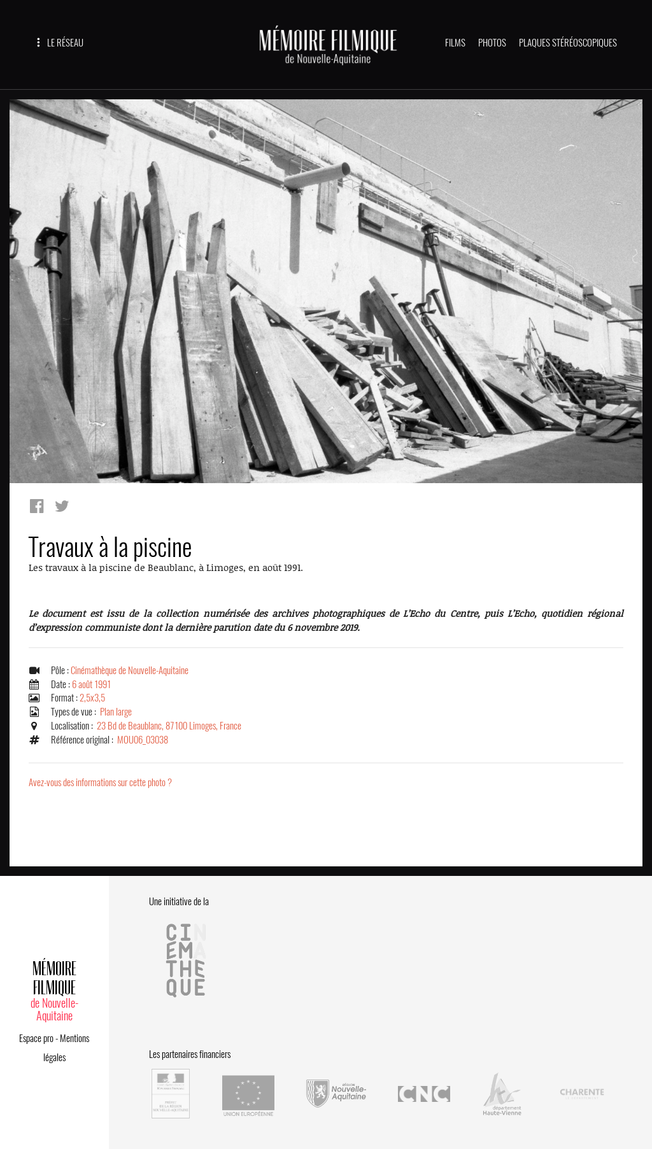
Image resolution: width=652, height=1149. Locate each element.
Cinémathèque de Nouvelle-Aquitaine (129, 670)
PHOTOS (492, 42)
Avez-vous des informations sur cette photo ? (100, 782)
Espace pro (36, 1038)
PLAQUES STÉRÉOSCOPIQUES (568, 42)
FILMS (455, 42)
